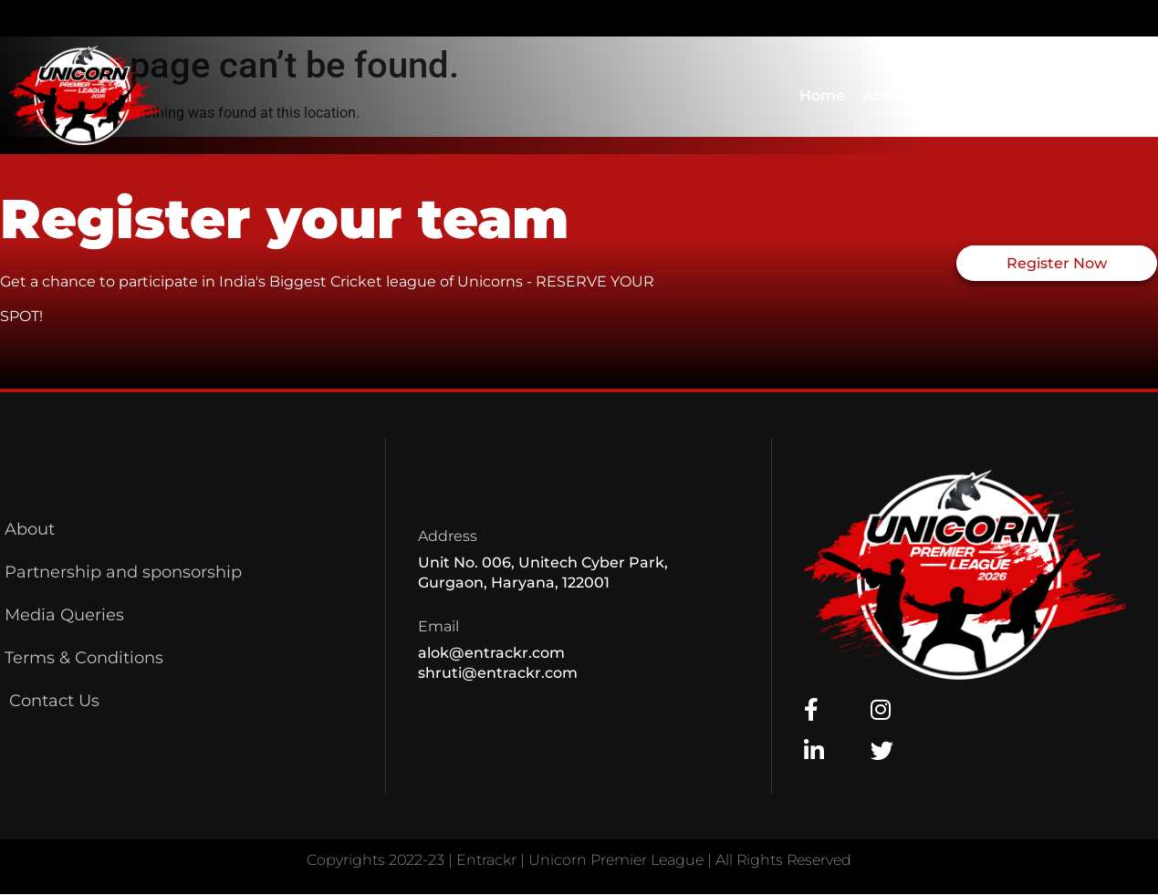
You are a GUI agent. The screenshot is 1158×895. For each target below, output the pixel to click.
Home (822, 95)
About (886, 95)
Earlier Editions (1073, 94)
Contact (957, 95)
